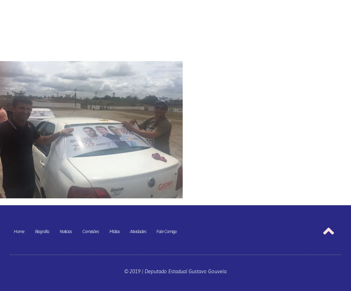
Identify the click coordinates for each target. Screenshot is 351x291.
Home (19, 231)
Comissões (90, 231)
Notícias (66, 231)
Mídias (114, 231)
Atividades (138, 231)
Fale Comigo (166, 231)
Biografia (42, 231)
